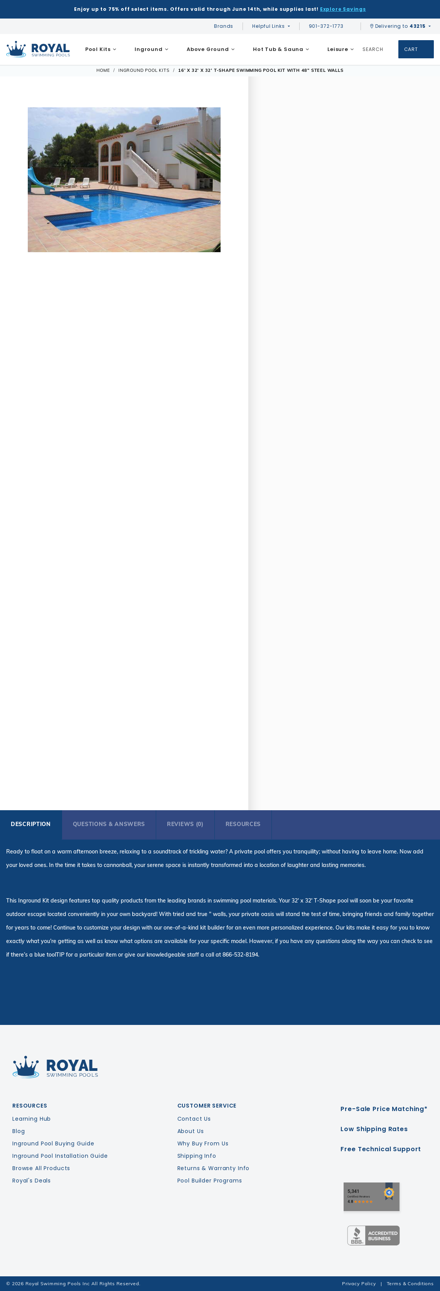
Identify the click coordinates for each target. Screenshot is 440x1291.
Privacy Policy (359, 1283)
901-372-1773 (330, 26)
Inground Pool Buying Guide (53, 1143)
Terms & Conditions (410, 1283)
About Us (190, 1131)
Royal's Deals (31, 1180)
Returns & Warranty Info (213, 1168)
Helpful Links (268, 26)
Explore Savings (343, 9)
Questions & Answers (109, 824)
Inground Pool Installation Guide (60, 1156)
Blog (18, 1131)
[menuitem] (101, 49)
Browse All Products (41, 1168)
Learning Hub (31, 1119)
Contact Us (194, 1119)
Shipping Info (196, 1156)
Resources (243, 824)
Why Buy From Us (203, 1143)
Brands (223, 26)
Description (31, 824)
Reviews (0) (185, 824)
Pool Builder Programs (209, 1180)
